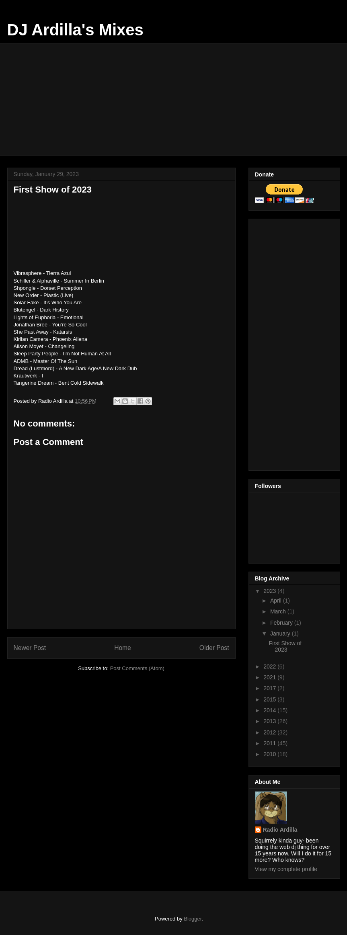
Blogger (192, 919)
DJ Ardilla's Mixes (75, 30)
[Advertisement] (178, 99)
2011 (270, 743)
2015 (270, 699)
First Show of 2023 (285, 646)
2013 (270, 721)
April (276, 600)
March (278, 611)
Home (122, 647)
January (281, 633)
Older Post (214, 647)
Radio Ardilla (280, 829)
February (282, 622)
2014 (270, 710)
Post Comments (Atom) (137, 668)
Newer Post (30, 647)
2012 (270, 732)
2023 (270, 591)
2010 (270, 754)
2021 (270, 677)
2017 (270, 688)
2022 (270, 666)
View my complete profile (286, 869)
